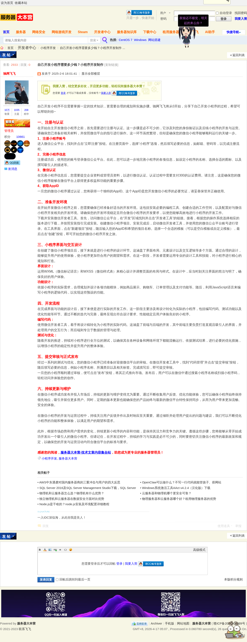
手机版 (169, 623)
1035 (17, 110)
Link (55, 550)
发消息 (12, 169)
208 (26, 110)
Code (65, 550)
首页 (10, 48)
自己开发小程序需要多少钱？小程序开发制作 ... (92, 48)
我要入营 (241, 18)
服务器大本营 (1, 48)
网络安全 (38, 32)
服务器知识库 (127, 32)
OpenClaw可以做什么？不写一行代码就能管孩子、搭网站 (181, 482)
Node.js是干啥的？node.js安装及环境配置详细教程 (74, 504)
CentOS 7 (125, 40)
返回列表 (238, 55)
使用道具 (224, 526)
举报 (238, 526)
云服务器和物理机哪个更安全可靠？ (166, 493)
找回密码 (241, 13)
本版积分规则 (233, 579)
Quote (60, 550)
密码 (163, 18)
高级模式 (199, 549)
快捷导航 (233, 32)
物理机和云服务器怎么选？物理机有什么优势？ (71, 493)
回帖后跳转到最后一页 (73, 579)
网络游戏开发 (61, 32)
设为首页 (7, 3)
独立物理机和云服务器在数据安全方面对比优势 (71, 498)
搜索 (93, 40)
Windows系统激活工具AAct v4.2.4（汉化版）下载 (176, 488)
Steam (83, 32)
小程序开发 (48, 48)
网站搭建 (154, 40)
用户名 (163, 13)
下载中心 (149, 32)
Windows (140, 40)
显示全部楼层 (91, 73)
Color (45, 550)
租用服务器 (171, 32)
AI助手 (210, 32)
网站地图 (183, 623)
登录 (63, 93)
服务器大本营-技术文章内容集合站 (86, 452)
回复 (46, 526)
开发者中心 (102, 32)
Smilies (71, 550)
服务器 (21, 32)
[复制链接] (111, 64)
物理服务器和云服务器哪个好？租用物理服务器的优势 (179, 498)
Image (50, 550)
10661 (20, 136)
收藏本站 (21, 3)
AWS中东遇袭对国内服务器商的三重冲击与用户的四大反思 (79, 482)
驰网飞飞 (9, 73)
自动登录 (224, 13)
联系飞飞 (25, 629)
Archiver (156, 623)
